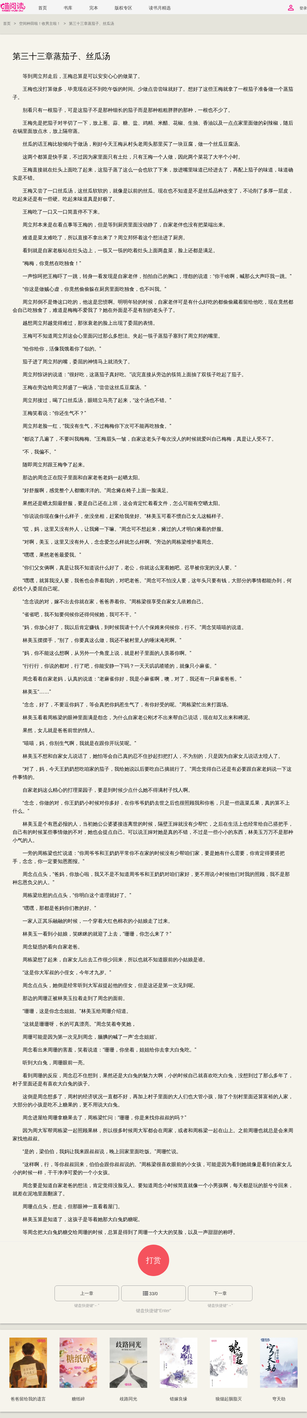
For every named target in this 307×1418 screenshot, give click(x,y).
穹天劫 (278, 1398)
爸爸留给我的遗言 (28, 1398)
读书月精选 (160, 8)
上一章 (86, 1293)
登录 (303, 8)
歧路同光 (128, 1398)
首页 (42, 8)
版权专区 (123, 8)
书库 (68, 8)
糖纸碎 (78, 1398)
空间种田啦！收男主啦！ (39, 23)
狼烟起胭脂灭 (229, 1398)
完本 (93, 8)
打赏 (153, 1260)
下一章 (220, 1293)
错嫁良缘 (178, 1398)
